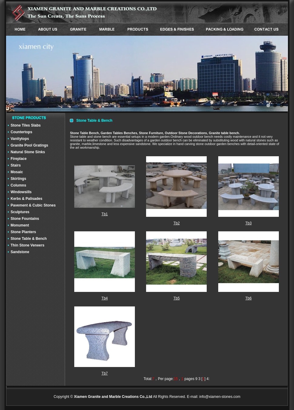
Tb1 (105, 214)
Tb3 (248, 223)
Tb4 (105, 298)
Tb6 (248, 298)
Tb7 (105, 373)
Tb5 (176, 298)
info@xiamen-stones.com (219, 397)
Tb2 (176, 223)
